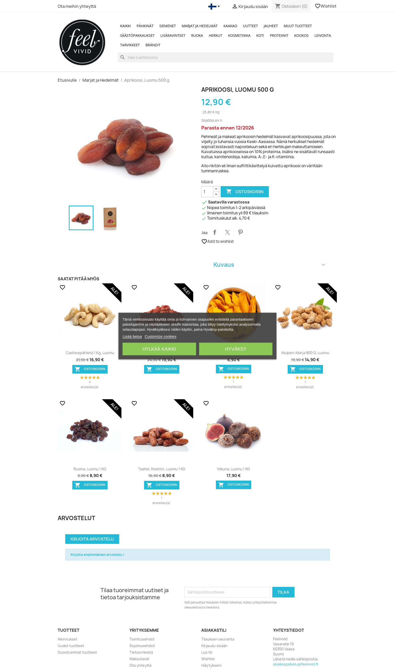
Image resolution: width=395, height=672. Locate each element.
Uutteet (250, 25)
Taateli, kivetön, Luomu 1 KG (161, 468)
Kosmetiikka (239, 35)
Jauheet (271, 25)
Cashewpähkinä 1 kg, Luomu (90, 352)
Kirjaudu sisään (214, 645)
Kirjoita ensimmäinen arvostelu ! (97, 554)
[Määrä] (207, 191)
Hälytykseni (211, 665)
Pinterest (240, 232)
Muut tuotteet (298, 25)
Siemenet (167, 25)
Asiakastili (213, 630)
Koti (260, 35)
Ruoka (197, 35)
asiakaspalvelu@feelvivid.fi (295, 664)
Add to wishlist (217, 242)
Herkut (215, 35)
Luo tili (206, 652)
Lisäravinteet (172, 35)
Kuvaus (269, 264)
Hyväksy (235, 349)
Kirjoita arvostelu (92, 539)
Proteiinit (279, 35)
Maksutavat (139, 658)
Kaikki (125, 25)
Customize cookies (160, 336)
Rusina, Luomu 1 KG (90, 468)
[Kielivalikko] (215, 7)
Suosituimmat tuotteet (77, 652)
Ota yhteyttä (140, 665)
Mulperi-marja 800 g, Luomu (305, 352)
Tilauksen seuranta (217, 639)
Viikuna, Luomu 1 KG (233, 468)
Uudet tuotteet (71, 645)
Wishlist (326, 6)
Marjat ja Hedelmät (200, 25)
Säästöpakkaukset (137, 35)
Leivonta (322, 35)
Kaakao (230, 25)
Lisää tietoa (132, 336)
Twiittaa (227, 232)
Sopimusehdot (142, 645)
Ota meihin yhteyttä (77, 6)
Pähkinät (145, 25)
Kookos (301, 35)
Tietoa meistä (141, 652)
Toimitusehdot (142, 639)
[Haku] (226, 57)
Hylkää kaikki (159, 349)
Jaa (215, 232)
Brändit (153, 45)
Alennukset (67, 639)
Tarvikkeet (130, 45)
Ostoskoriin (245, 191)
